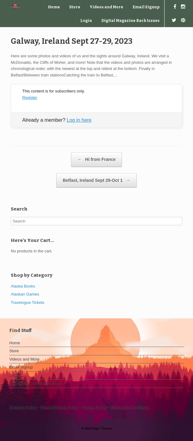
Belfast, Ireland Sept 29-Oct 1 (96, 181)
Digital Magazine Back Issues (130, 20)
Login (86, 20)
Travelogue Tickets (27, 302)
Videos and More (106, 7)
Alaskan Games (25, 294)
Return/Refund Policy (59, 407)
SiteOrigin (92, 428)
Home (54, 7)
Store (74, 7)
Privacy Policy (94, 407)
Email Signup (146, 7)
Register (29, 97)
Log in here (79, 120)
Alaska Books (23, 286)
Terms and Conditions (130, 407)
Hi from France (97, 160)
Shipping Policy (23, 407)
